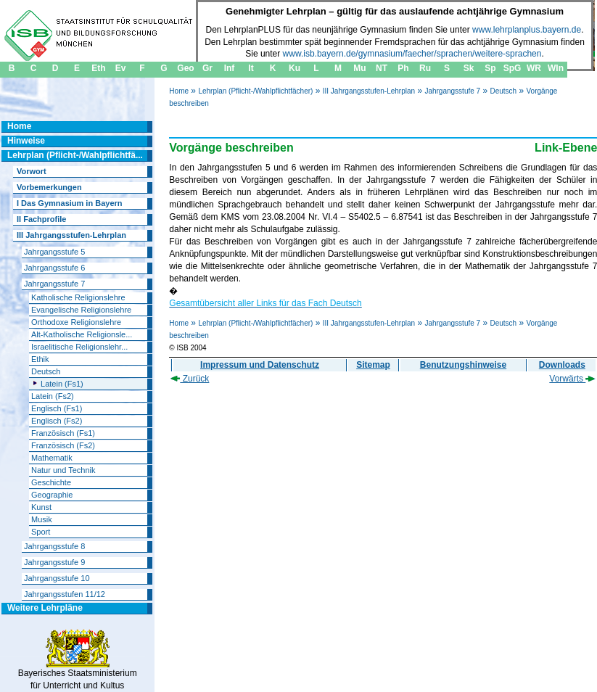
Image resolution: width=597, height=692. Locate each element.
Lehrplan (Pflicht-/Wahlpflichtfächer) (255, 91)
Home (179, 91)
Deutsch (503, 91)
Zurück (189, 379)
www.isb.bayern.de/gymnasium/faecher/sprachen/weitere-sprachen (412, 54)
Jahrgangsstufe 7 (452, 91)
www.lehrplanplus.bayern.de (526, 30)
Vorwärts (572, 379)
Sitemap (373, 365)
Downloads (562, 365)
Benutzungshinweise (463, 365)
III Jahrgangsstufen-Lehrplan (369, 91)
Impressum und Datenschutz (259, 365)
